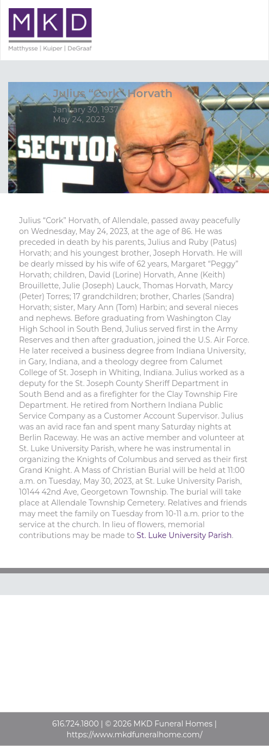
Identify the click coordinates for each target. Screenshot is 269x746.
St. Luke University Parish (184, 535)
